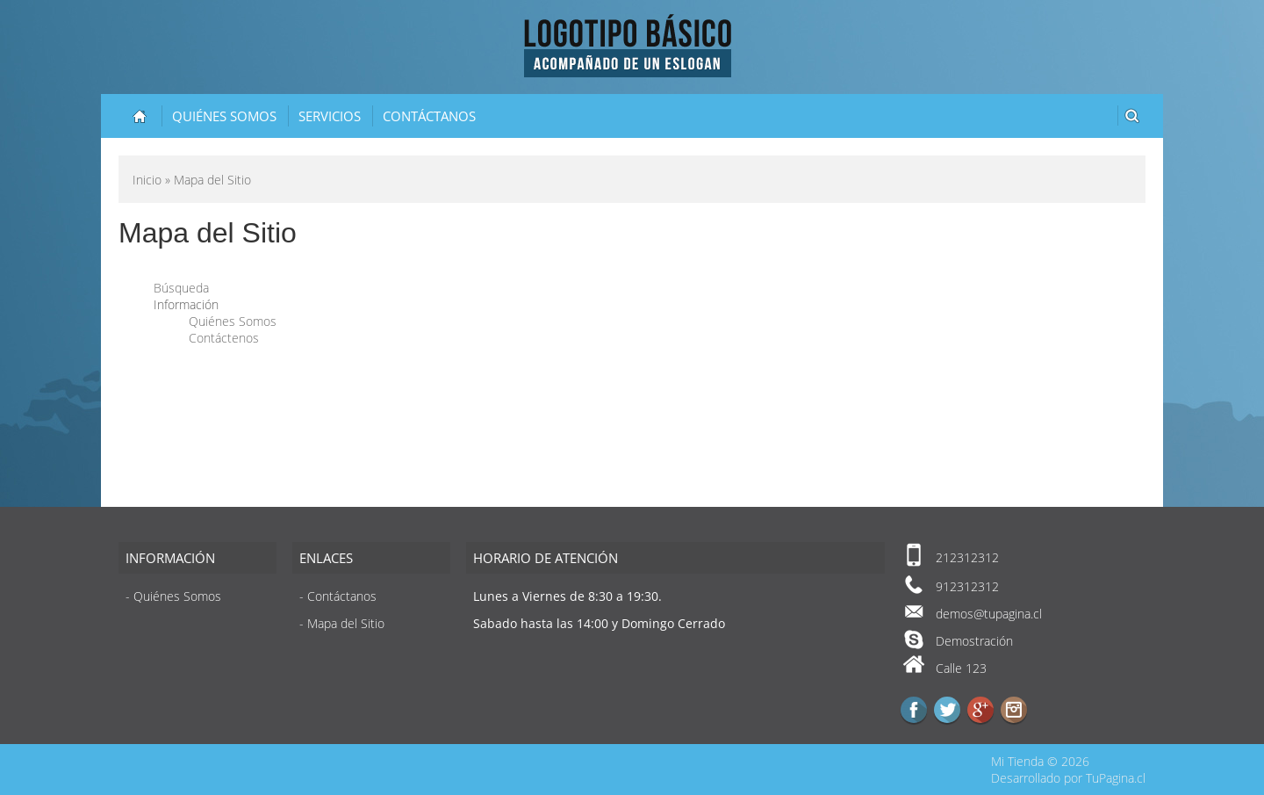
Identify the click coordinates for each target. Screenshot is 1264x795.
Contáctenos (224, 337)
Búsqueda (181, 287)
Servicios (329, 116)
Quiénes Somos (224, 116)
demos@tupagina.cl (989, 613)
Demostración (974, 640)
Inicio (147, 179)
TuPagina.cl (1116, 778)
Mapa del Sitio (345, 623)
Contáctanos (429, 116)
